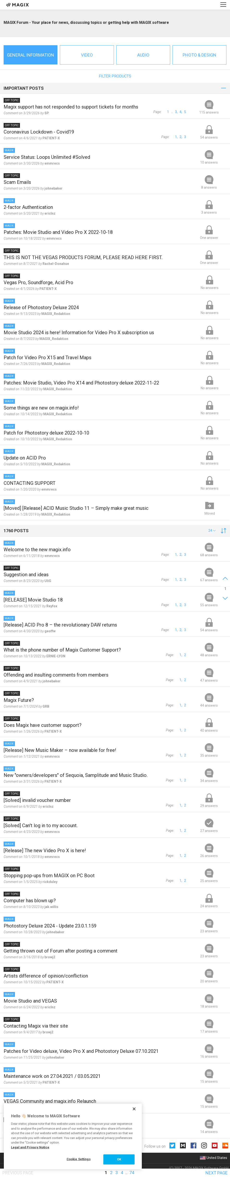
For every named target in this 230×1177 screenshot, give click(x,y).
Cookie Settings (79, 1159)
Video (87, 55)
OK (119, 1159)
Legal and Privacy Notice (30, 1147)
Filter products (115, 76)
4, (181, 112)
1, (176, 137)
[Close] (134, 1109)
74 (131, 1172)
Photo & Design (199, 55)
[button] (212, 530)
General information (30, 55)
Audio (143, 55)
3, (176, 112)
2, (181, 137)
